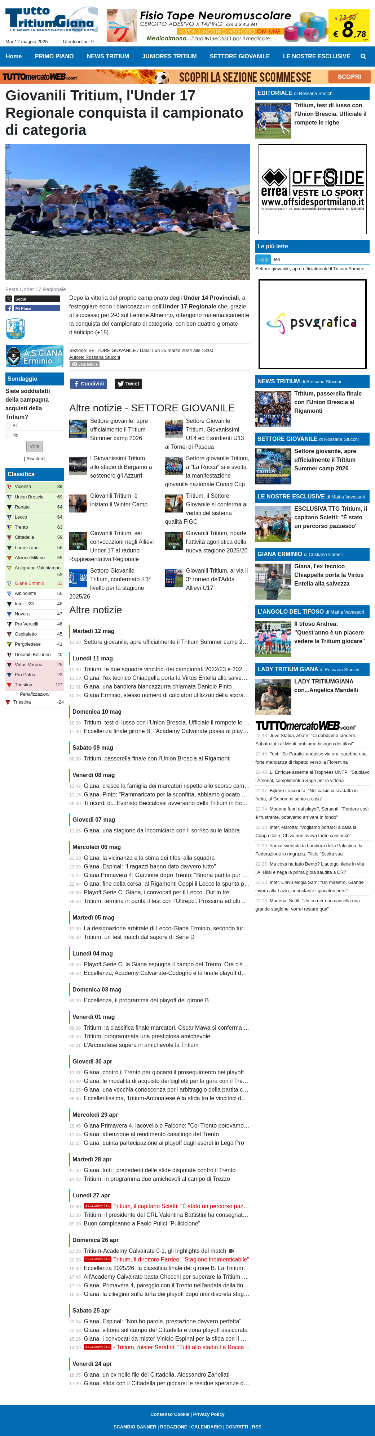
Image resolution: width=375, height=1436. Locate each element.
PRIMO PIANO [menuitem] (54, 56)
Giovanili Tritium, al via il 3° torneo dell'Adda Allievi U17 (217, 579)
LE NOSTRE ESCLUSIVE (291, 496)
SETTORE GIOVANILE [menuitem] (240, 56)
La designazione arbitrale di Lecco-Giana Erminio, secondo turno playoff (176, 928)
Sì (15, 425)
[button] (34, 446)
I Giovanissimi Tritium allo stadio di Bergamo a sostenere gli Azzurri (121, 467)
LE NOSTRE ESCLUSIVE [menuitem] (316, 56)
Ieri (277, 259)
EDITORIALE (274, 93)
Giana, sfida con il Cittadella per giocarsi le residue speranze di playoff (174, 1383)
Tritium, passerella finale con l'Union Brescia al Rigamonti (157, 758)
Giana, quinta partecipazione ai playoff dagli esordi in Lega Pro (164, 1143)
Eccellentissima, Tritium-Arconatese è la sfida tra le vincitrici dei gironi (173, 1098)
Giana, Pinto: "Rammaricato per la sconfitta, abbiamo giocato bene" (170, 794)
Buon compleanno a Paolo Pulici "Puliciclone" (142, 1223)
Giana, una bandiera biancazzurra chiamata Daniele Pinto (158, 686)
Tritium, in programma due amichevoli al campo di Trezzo (157, 1179)
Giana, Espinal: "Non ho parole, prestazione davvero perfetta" (163, 1321)
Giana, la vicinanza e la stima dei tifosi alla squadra (149, 858)
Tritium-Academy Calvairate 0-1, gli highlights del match (156, 1251)
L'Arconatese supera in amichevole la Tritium (141, 1045)
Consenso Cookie (169, 1414)
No (15, 435)
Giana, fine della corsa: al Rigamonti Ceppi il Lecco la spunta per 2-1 (172, 884)
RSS (256, 1427)
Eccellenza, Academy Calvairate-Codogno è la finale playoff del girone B (176, 973)
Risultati (34, 458)
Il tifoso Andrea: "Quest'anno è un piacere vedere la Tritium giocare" (329, 632)
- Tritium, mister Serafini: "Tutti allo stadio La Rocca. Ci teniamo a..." (185, 1347)
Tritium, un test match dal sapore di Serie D (139, 937)
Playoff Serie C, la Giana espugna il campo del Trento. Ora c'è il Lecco (174, 964)
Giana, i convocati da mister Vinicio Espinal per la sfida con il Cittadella (174, 1339)
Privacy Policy (209, 1414)
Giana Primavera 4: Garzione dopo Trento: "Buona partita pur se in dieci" (177, 875)
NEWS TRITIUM (278, 381)
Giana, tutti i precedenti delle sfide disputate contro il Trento (160, 1170)
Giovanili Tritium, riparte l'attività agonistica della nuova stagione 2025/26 (217, 542)
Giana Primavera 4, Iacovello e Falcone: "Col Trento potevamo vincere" (175, 1126)
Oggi (263, 259)
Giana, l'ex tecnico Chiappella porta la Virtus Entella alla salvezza (167, 678)
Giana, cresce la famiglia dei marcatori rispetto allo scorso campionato (173, 786)
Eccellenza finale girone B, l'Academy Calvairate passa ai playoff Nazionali (179, 731)
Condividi (88, 384)
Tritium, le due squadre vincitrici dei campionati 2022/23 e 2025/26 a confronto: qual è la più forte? (209, 669)
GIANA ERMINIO (279, 554)
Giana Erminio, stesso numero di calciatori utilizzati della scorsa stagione (177, 695)
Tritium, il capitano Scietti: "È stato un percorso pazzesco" (172, 1206)
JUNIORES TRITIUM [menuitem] (169, 56)
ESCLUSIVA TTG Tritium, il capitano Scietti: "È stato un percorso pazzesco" (330, 517)
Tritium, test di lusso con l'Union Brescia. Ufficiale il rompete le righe (170, 722)
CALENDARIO (206, 1427)
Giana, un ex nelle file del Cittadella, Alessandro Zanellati (157, 1375)
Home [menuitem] (14, 56)
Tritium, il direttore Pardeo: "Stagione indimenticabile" (166, 1259)
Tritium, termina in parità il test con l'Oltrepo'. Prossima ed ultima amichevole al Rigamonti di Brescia (211, 901)
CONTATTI (237, 1427)
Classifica (21, 474)
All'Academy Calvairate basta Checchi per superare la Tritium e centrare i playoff (186, 1277)
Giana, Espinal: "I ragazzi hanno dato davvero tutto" (150, 866)
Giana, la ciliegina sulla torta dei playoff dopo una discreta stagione (169, 1294)
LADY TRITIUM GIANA (287, 669)
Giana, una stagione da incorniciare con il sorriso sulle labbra (162, 830)
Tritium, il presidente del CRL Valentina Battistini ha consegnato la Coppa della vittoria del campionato (214, 1215)
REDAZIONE (173, 1427)
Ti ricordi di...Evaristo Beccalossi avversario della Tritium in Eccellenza (173, 803)
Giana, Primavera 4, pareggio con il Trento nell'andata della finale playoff (176, 1285)
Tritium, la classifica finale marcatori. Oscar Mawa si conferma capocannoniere (184, 1028)
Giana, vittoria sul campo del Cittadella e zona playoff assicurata (166, 1330)
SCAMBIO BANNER (135, 1427)
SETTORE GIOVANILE (112, 350)
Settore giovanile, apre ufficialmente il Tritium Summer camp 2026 (119, 429)
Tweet (129, 384)
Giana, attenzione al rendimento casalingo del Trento (151, 1134)
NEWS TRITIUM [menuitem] (108, 56)
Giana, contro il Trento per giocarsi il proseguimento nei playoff (164, 1072)
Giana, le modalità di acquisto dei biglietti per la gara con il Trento (167, 1081)
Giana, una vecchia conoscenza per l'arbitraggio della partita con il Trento (178, 1090)
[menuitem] (363, 56)
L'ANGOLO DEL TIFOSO (290, 612)
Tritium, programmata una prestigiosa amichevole (147, 1036)
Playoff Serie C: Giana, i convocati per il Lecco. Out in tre (156, 892)
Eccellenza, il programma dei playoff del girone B (146, 1000)
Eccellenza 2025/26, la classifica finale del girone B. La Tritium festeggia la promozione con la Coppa (213, 1268)
